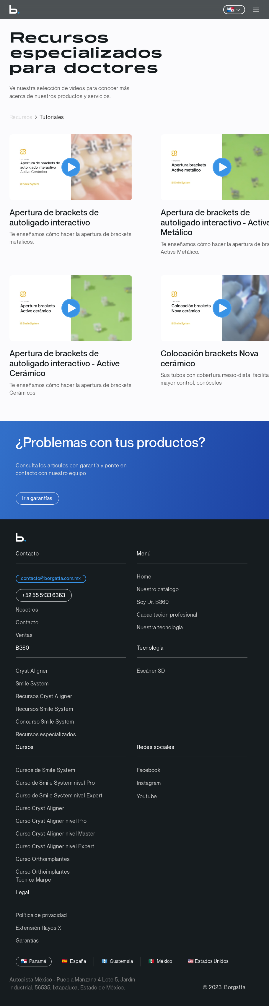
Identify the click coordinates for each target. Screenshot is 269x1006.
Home (144, 577)
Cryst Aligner (32, 671)
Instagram (149, 783)
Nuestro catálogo (158, 589)
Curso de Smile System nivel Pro (55, 783)
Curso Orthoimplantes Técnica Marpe (43, 876)
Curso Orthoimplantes (43, 859)
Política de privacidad (41, 915)
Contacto (27, 622)
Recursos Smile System (44, 709)
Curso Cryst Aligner (40, 808)
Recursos (20, 117)
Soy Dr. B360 (153, 602)
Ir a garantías (37, 498)
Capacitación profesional (167, 615)
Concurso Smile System (45, 722)
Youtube (147, 796)
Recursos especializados (46, 734)
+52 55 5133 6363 (43, 595)
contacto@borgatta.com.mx (51, 578)
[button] (256, 9)
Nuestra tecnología (160, 627)
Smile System (32, 684)
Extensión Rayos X (38, 928)
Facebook (148, 770)
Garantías (27, 941)
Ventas (24, 635)
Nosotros (27, 610)
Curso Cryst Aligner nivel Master (55, 834)
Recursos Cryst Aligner (44, 696)
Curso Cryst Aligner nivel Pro (51, 821)
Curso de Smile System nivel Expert (59, 796)
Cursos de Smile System (45, 770)
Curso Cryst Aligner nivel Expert (55, 846)
